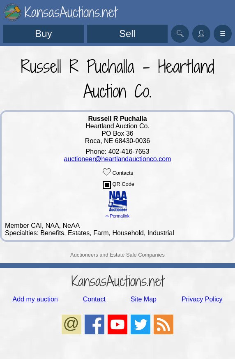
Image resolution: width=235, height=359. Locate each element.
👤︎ (201, 33)
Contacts (118, 172)
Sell (127, 33)
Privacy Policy (202, 299)
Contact (94, 299)
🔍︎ (180, 33)
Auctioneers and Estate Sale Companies (117, 255)
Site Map (144, 299)
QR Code (118, 185)
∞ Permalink (117, 215)
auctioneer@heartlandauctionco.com (117, 158)
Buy (43, 33)
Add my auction (35, 299)
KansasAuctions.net (117, 281)
